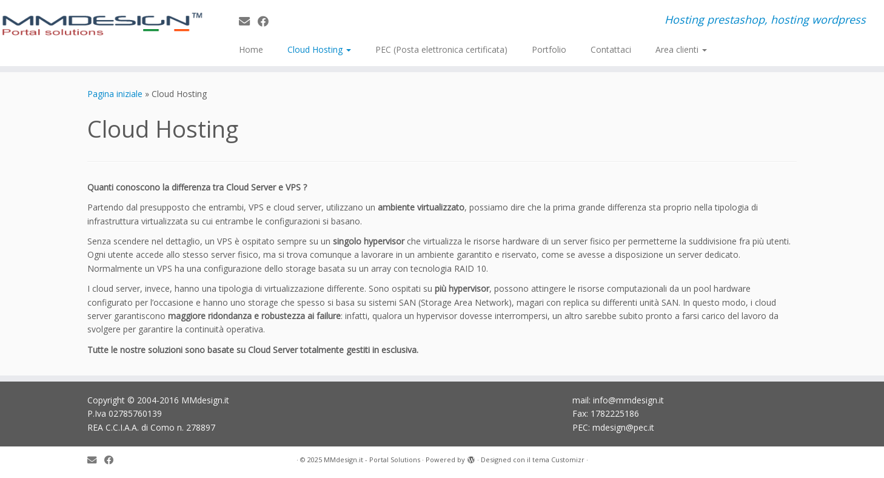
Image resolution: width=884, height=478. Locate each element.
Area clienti (681, 49)
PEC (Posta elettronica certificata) (441, 49)
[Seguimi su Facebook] (267, 21)
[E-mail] (248, 21)
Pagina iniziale (114, 93)
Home (251, 49)
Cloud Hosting (319, 49)
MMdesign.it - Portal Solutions (372, 459)
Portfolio (549, 49)
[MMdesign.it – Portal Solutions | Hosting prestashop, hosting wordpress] (102, 24)
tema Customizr (558, 459)
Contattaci (611, 49)
